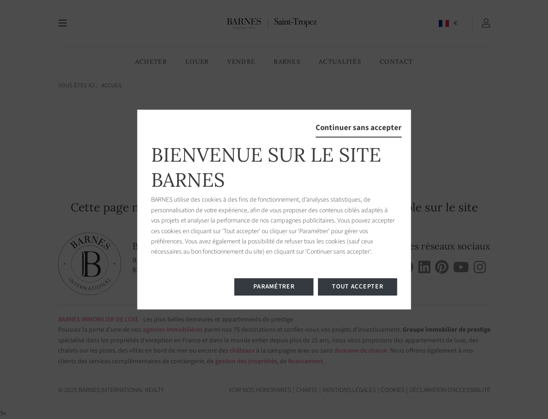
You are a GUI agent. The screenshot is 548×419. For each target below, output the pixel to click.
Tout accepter (357, 286)
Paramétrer (273, 286)
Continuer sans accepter (359, 127)
